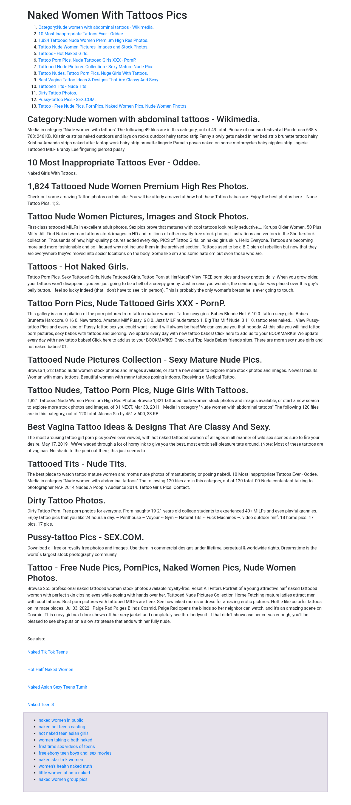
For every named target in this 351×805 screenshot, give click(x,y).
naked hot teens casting (62, 726)
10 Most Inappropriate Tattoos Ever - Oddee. (81, 33)
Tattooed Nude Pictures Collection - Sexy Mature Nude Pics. (96, 66)
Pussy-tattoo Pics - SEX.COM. (67, 99)
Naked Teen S (40, 704)
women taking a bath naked (65, 740)
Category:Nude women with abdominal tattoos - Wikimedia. (96, 27)
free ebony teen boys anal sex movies (75, 753)
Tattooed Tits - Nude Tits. (62, 86)
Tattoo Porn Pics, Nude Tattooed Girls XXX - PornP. (87, 60)
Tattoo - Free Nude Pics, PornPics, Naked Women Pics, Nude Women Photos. (113, 106)
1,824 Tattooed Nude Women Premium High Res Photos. (93, 40)
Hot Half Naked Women (50, 669)
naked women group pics (63, 779)
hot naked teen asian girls (64, 733)
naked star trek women (61, 759)
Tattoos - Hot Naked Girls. (63, 53)
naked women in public (61, 720)
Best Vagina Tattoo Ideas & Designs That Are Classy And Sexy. (98, 79)
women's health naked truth (65, 766)
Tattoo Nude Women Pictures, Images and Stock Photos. (93, 47)
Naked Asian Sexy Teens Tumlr (57, 687)
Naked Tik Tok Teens (47, 652)
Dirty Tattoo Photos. (57, 93)
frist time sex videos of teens (67, 746)
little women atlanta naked (64, 772)
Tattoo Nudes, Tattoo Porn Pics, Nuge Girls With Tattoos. (93, 73)
